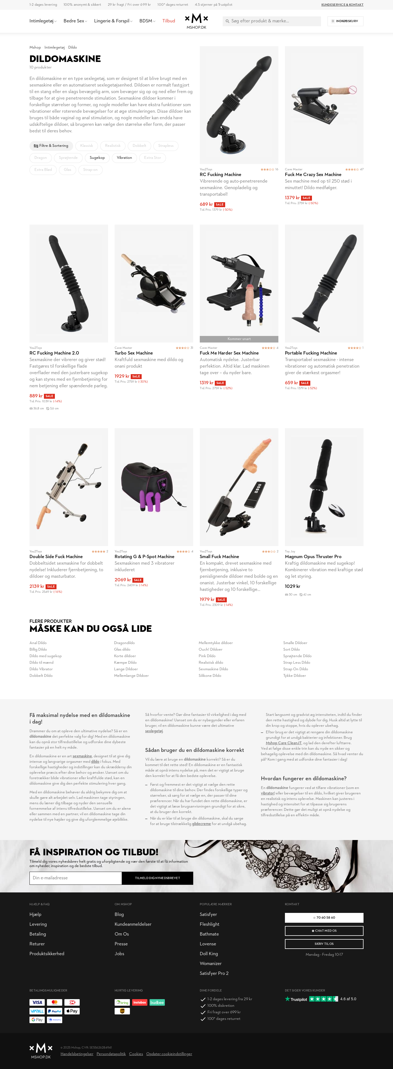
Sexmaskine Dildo (213, 669)
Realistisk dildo (211, 663)
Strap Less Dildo (296, 663)
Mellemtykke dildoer (216, 643)
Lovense (208, 944)
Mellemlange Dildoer (131, 676)
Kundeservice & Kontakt (342, 5)
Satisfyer (208, 914)
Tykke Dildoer (294, 676)
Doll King (209, 954)
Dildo (72, 48)
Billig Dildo (38, 650)
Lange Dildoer (126, 669)
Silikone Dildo (210, 676)
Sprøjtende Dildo (297, 656)
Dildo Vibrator (41, 669)
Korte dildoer (125, 656)
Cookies (136, 1054)
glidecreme (201, 824)
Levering (38, 924)
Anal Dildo (38, 643)
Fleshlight (209, 924)
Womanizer (211, 963)
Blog (119, 914)
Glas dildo (122, 650)
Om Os (122, 934)
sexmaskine (82, 756)
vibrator (267, 793)
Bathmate (209, 934)
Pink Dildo (207, 656)
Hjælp (35, 914)
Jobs (119, 954)
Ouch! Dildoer (210, 650)
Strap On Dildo (295, 669)
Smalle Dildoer (295, 643)
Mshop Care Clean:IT (284, 743)
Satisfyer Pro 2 (214, 973)
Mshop (35, 48)
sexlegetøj (154, 731)
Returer (37, 944)
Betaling (37, 934)
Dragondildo (124, 643)
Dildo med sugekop (45, 656)
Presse (121, 944)
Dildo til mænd (41, 663)
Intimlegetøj (54, 48)
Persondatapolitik (111, 1054)
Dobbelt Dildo (41, 676)
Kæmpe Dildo (125, 663)
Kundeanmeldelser (133, 924)
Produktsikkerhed (46, 954)
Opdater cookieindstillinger (169, 1054)
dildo (95, 762)
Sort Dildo (291, 650)
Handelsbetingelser (77, 1054)
